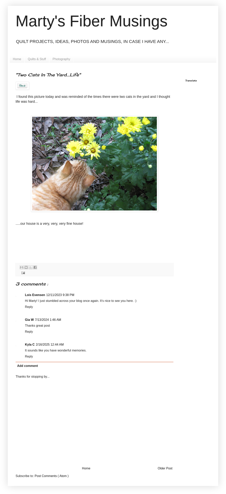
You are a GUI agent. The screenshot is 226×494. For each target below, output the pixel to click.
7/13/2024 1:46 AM (48, 319)
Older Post (165, 468)
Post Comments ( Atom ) (52, 476)
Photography (61, 59)
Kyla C (30, 344)
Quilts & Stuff (37, 59)
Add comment (27, 365)
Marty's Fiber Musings (92, 21)
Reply (29, 307)
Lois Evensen (35, 295)
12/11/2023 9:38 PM (60, 295)
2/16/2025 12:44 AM (50, 344)
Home (17, 59)
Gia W (29, 319)
